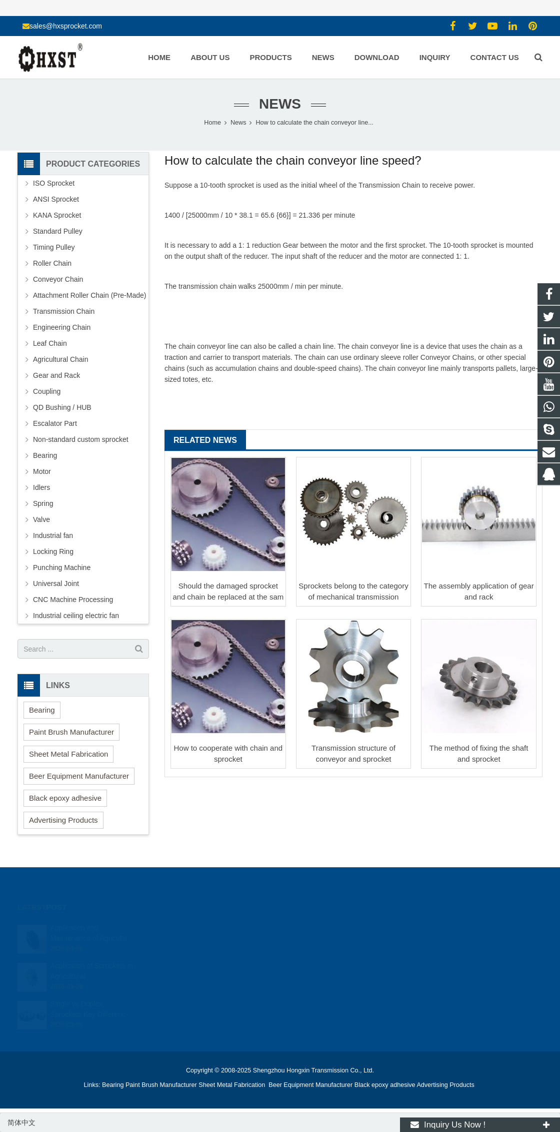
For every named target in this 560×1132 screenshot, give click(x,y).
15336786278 (315, 941)
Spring (43, 503)
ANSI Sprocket (56, 199)
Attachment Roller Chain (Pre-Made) (89, 295)
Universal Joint (56, 584)
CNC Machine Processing (73, 600)
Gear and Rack (56, 375)
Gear (290, 245)
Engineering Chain (61, 327)
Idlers (41, 487)
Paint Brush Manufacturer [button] (71, 732)
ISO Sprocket (53, 183)
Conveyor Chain (445, 357)
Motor (42, 471)
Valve (41, 519)
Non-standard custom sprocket (80, 439)
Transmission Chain (388, 185)
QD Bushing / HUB (62, 407)
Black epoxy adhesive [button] (65, 798)
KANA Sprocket (57, 215)
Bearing (45, 455)
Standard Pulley (57, 231)
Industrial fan (53, 535)
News (280, 104)
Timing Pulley (54, 247)
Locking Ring (53, 551)
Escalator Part (55, 423)
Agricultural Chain (60, 359)
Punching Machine (61, 567)
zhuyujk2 (308, 970)
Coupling (46, 391)
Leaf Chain (50, 343)
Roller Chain (52, 263)
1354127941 (314, 927)
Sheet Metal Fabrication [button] (68, 754)
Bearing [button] (42, 710)
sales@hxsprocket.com (66, 26)
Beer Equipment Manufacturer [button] (79, 776)
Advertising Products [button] (63, 820)
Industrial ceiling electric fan (76, 616)
